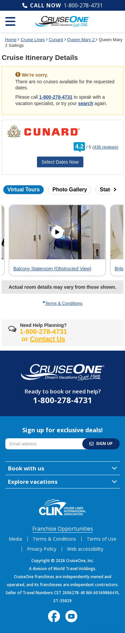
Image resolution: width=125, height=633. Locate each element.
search (85, 103)
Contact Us (47, 339)
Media (15, 539)
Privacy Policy (41, 549)
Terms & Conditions (63, 303)
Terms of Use (101, 539)
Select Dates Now (60, 162)
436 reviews (105, 147)
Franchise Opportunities (62, 528)
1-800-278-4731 (83, 5)
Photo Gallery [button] (69, 189)
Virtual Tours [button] (23, 189)
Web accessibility (85, 549)
